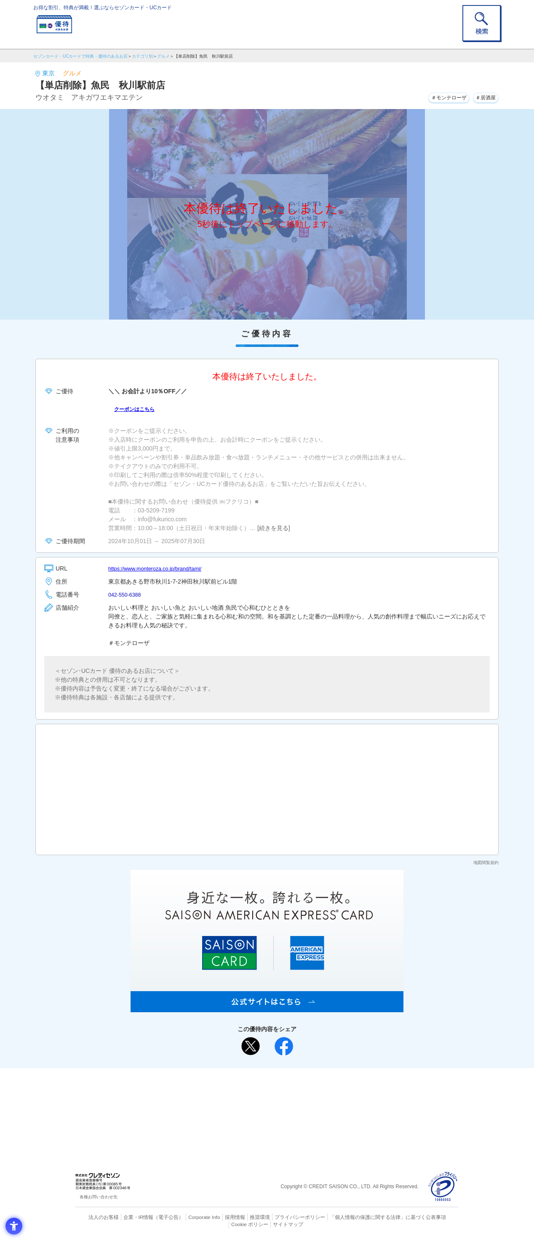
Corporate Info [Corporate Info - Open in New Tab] (189, 1216)
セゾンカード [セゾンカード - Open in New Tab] (233, 1101)
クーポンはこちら (137, 408)
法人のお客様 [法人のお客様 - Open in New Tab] (96, 1216)
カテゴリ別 (142, 56)
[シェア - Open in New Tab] (284, 1046)
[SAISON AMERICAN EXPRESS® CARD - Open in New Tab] (267, 1007)
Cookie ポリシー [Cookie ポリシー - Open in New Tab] (435, 1216)
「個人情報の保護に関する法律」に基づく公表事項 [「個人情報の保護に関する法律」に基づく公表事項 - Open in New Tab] (360, 1216)
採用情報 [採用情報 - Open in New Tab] (218, 1216)
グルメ (163, 56)
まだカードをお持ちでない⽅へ (263, 1076)
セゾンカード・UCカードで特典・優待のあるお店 (80, 56)
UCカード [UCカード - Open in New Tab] (297, 1101)
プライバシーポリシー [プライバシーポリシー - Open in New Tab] (279, 1216)
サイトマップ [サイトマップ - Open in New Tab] (267, 1223)
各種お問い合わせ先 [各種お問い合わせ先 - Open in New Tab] (98, 1197)
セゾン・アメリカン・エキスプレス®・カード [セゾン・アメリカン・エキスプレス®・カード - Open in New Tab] (263, 1116)
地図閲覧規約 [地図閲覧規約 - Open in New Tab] (486, 862)
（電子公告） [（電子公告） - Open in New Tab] (156, 1216)
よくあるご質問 (299, 1088)
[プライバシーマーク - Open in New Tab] (443, 1187)
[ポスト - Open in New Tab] (250, 1046)
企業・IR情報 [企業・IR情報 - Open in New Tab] (128, 1216)
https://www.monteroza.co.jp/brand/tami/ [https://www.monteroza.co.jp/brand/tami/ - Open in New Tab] (160, 568)
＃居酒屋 (483, 96)
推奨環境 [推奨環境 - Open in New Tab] (241, 1216)
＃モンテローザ (439, 96)
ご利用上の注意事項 (232, 1088)
